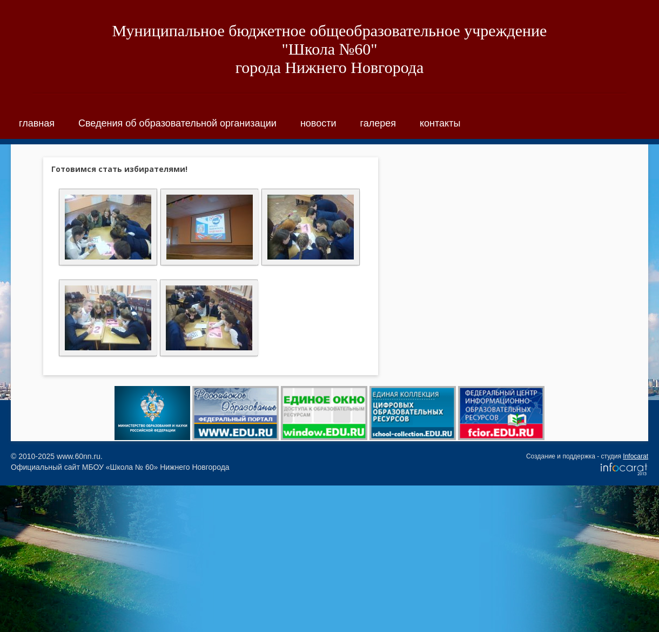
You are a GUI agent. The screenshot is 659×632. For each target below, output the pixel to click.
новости (318, 123)
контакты (440, 123)
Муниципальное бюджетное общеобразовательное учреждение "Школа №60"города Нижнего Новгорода (329, 49)
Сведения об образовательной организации (177, 123)
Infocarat (635, 456)
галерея (378, 123)
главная (37, 123)
